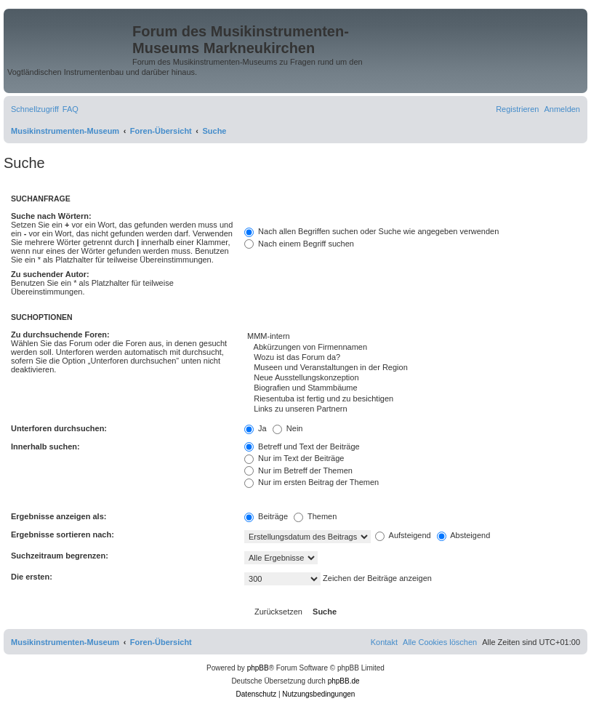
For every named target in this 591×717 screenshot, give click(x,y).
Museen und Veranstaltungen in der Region (412, 368)
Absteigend (464, 535)
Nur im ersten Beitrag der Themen (311, 482)
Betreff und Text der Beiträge (302, 446)
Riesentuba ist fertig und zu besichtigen (412, 399)
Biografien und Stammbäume (412, 388)
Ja (255, 428)
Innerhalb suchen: (45, 446)
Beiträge (266, 516)
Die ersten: (31, 576)
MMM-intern (412, 337)
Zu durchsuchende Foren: (60, 334)
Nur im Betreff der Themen (298, 470)
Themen (315, 516)
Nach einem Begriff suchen (299, 243)
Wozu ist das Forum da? (412, 358)
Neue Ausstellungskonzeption (412, 378)
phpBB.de (344, 681)
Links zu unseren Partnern (412, 409)
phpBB (258, 668)
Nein (288, 428)
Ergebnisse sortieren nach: (62, 534)
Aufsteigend (403, 535)
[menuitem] (71, 109)
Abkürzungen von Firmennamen (412, 348)
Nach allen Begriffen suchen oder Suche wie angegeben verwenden (371, 231)
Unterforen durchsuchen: (59, 428)
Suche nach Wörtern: (51, 216)
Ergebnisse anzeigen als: (58, 516)
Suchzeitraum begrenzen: (59, 555)
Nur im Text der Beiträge (294, 458)
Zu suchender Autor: (50, 274)
